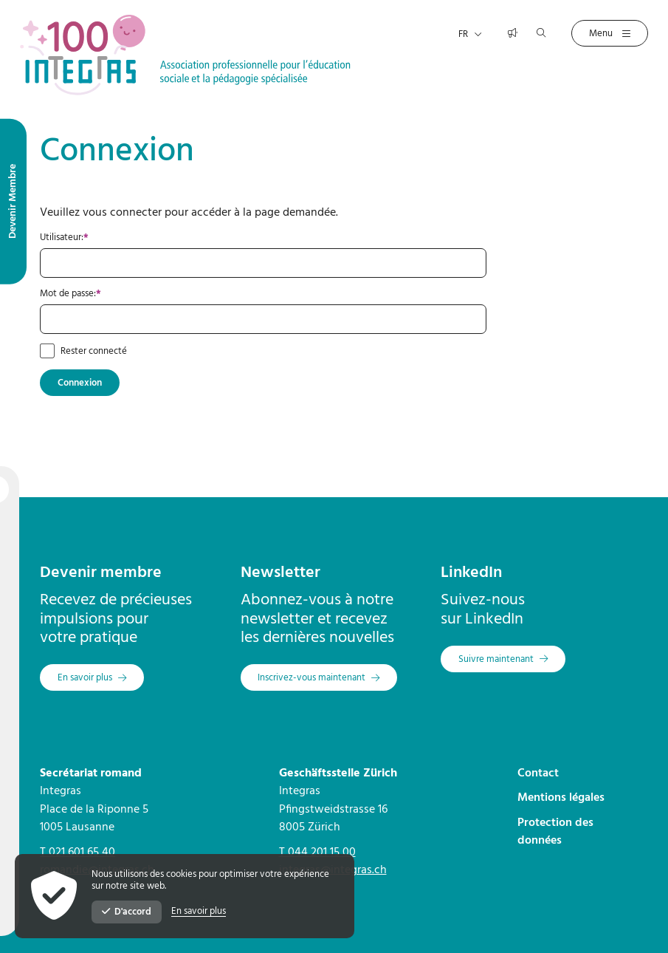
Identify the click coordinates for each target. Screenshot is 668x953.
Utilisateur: (105, 238)
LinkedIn (471, 573)
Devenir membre (101, 573)
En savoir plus (198, 912)
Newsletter (280, 573)
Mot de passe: (111, 294)
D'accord (126, 912)
